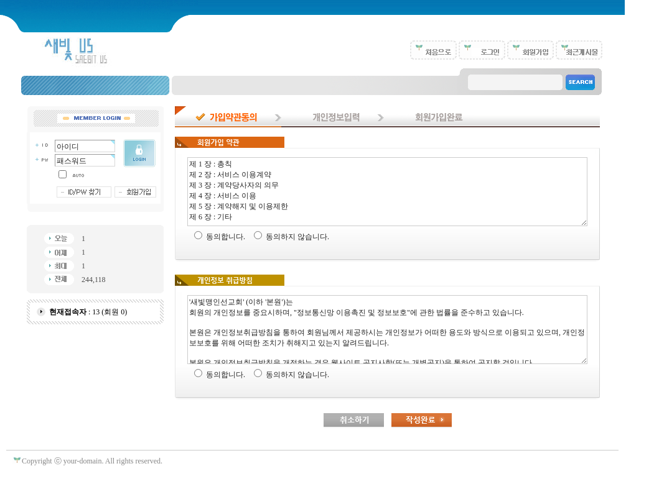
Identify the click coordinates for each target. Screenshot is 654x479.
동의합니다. (225, 236)
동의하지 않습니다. (297, 236)
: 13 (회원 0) (88, 312)
